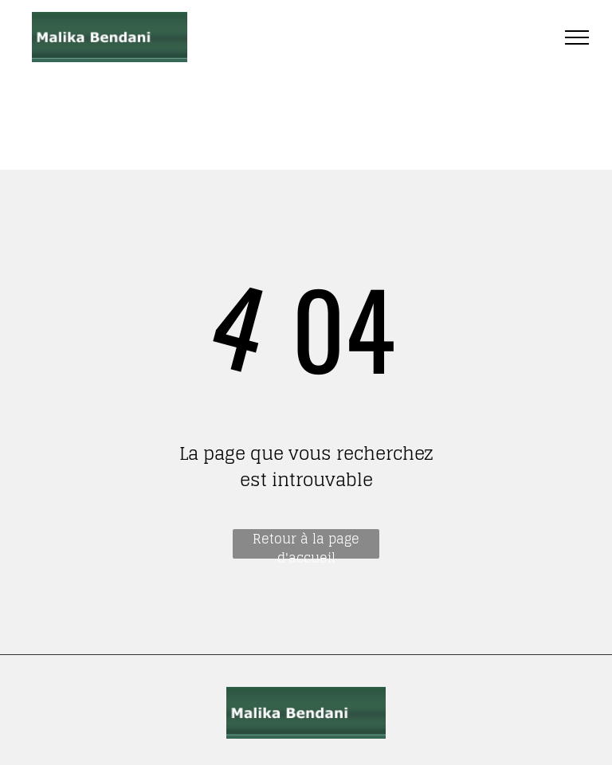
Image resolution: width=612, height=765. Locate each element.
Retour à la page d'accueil (306, 544)
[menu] (577, 37)
